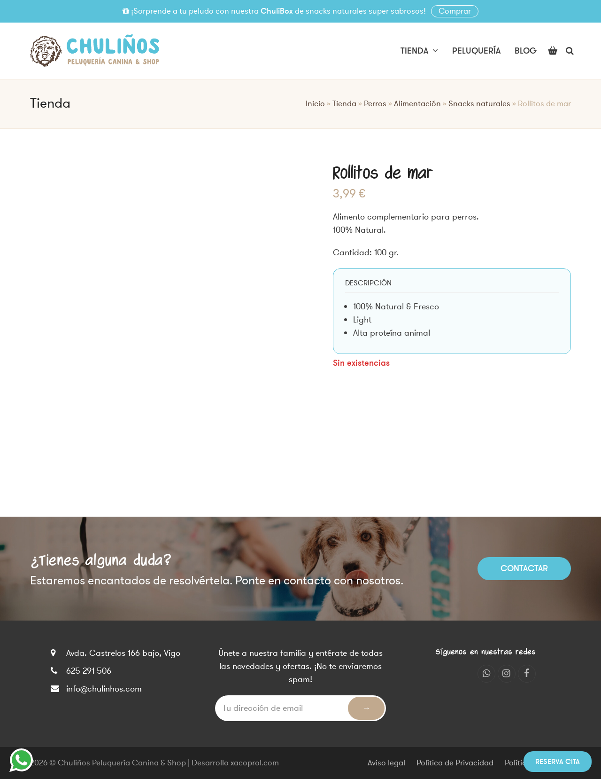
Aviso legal (386, 763)
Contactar (524, 568)
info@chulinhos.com (104, 688)
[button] (553, 51)
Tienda (344, 104)
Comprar (455, 11)
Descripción (368, 283)
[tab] (368, 283)
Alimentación (417, 104)
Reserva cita (557, 761)
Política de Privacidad (454, 763)
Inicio (315, 104)
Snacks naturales (479, 104)
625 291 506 (88, 671)
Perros (375, 104)
